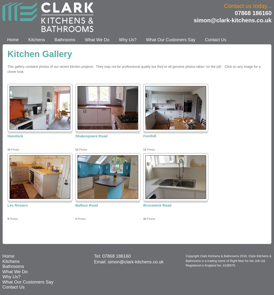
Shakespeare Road (91, 136)
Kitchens (36, 39)
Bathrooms (64, 39)
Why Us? (128, 39)
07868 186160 (253, 13)
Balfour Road (86, 205)
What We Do (97, 39)
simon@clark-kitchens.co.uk (233, 20)
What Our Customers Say (170, 39)
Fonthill (149, 136)
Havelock (15, 136)
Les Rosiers (17, 205)
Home (13, 39)
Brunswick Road (157, 205)
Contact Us (215, 39)
